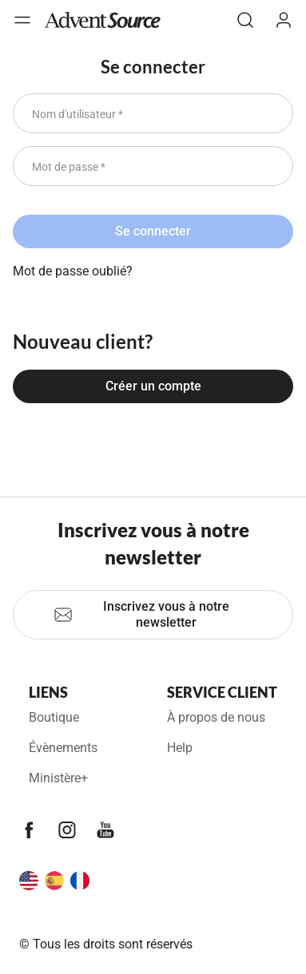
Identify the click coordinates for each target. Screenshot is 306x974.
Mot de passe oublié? (73, 271)
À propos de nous (216, 717)
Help (180, 747)
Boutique (54, 717)
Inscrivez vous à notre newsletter (141, 614)
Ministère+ (58, 778)
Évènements (63, 747)
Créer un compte (153, 386)
